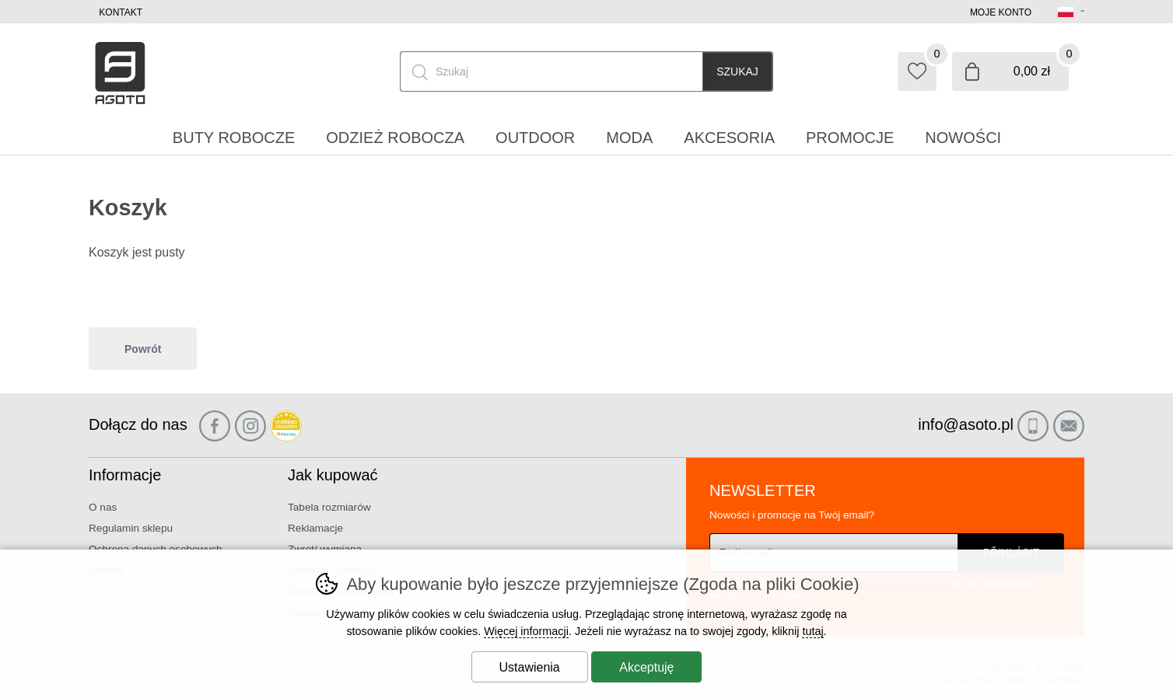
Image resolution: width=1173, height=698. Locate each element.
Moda (629, 137)
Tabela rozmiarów (329, 507)
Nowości (963, 137)
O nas (103, 507)
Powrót (142, 349)
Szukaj (737, 71)
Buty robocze (234, 137)
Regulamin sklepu (131, 528)
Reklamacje (315, 528)
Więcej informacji (526, 631)
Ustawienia (529, 667)
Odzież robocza (395, 137)
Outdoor (535, 137)
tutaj (812, 631)
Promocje (850, 137)
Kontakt (120, 12)
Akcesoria (729, 137)
